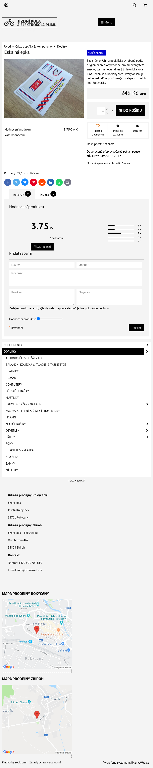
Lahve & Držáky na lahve (78, 404)
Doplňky (77, 351)
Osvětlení (78, 430)
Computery (14, 384)
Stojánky (12, 457)
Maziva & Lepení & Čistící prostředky (33, 411)
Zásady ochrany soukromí (45, 762)
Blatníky (12, 371)
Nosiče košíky (78, 424)
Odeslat (136, 328)
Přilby (78, 437)
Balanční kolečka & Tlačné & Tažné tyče (36, 364)
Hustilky (12, 398)
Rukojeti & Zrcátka (20, 450)
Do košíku (130, 110)
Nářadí (11, 417)
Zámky (10, 463)
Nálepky (12, 470)
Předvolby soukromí (14, 762)
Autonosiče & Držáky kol (24, 358)
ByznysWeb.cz (140, 762)
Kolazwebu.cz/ (77, 480)
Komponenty (77, 345)
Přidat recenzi (42, 247)
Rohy (9, 443)
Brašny (11, 378)
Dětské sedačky (17, 391)
